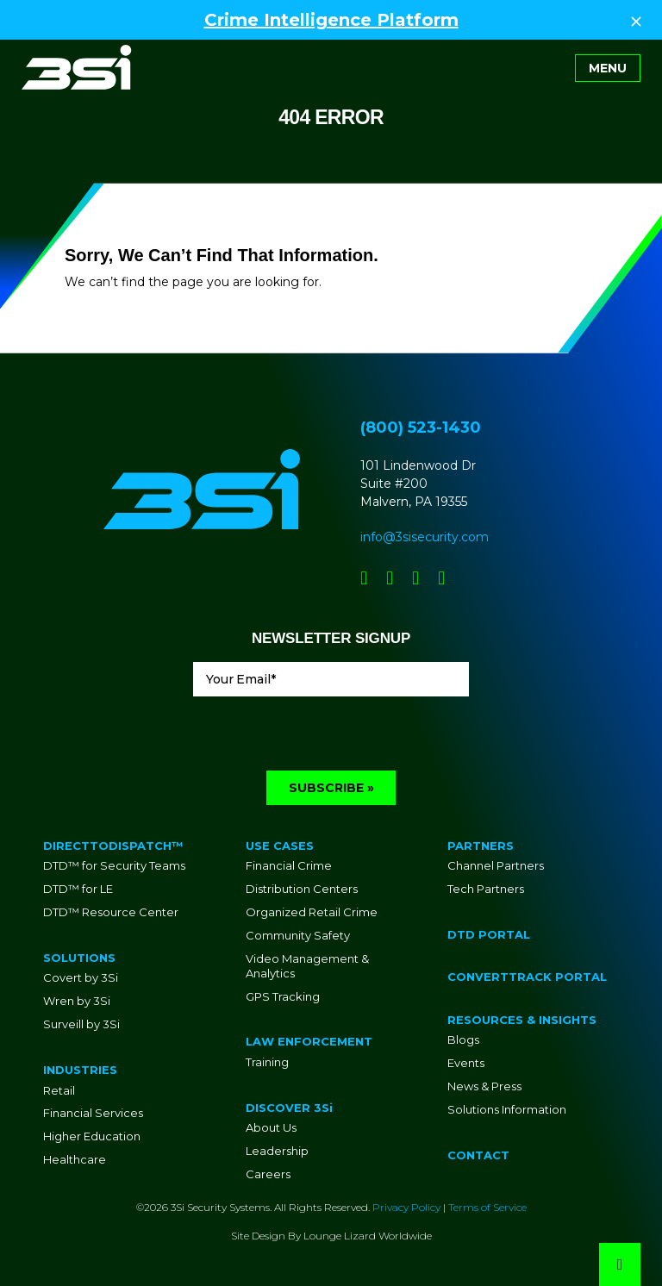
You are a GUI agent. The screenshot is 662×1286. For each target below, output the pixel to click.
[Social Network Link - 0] (363, 578)
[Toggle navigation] (607, 68)
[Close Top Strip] (636, 19)
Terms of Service (487, 1207)
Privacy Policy (406, 1207)
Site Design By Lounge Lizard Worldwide (331, 1235)
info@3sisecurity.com (424, 537)
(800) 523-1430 (420, 427)
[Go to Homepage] (77, 67)
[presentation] (324, 737)
